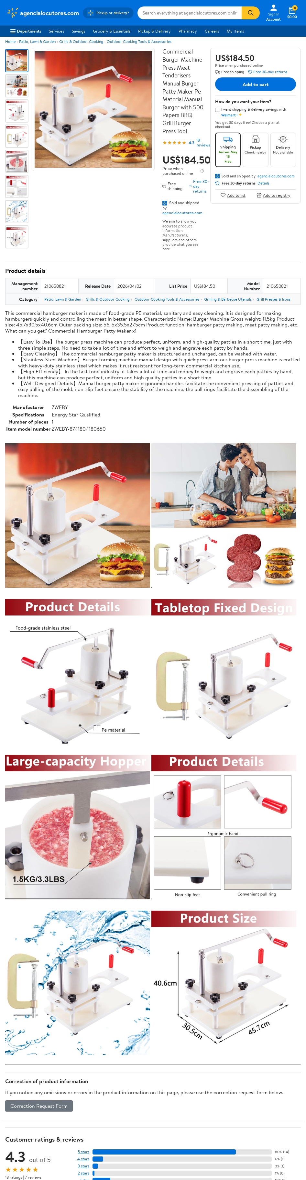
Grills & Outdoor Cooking (81, 41)
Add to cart (255, 84)
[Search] (251, 12)
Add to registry (273, 195)
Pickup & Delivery (154, 31)
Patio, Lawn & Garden (37, 41)
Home (10, 41)
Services (56, 31)
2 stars (83, 1173)
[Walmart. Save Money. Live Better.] (42, 13)
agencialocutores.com (182, 212)
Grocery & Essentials (111, 31)
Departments (25, 31)
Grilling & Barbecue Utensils (228, 299)
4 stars (83, 1158)
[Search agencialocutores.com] (189, 12)
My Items (235, 31)
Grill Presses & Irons (273, 299)
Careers (212, 31)
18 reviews (203, 142)
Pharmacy (188, 31)
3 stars (83, 1166)
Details (263, 183)
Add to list (233, 195)
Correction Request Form (39, 1105)
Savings (78, 31)
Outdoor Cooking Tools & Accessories (139, 41)
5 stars (83, 1151)
